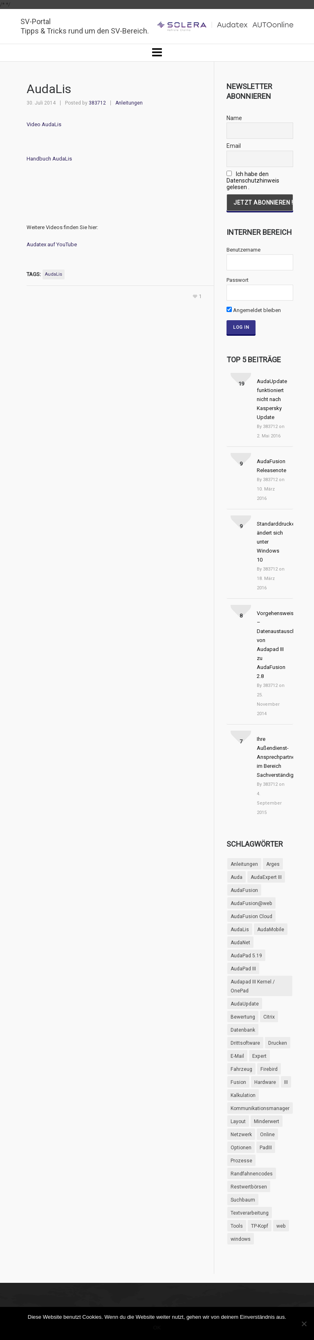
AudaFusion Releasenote (271, 465)
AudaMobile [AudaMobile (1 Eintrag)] (270, 929)
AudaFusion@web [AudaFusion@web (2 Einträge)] (251, 903)
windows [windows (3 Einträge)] (241, 1239)
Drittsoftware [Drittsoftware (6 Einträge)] (245, 1043)
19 (241, 384)
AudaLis (53, 274)
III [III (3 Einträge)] (286, 1082)
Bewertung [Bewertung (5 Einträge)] (243, 1017)
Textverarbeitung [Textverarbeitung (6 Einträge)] (250, 1213)
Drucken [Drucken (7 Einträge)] (277, 1043)
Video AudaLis (44, 124)
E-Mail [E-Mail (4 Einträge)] (237, 1056)
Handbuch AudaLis (49, 159)
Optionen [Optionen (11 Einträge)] (241, 1147)
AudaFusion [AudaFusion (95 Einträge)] (244, 890)
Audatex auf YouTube (52, 244)
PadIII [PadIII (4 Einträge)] (266, 1147)
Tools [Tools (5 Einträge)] (237, 1226)
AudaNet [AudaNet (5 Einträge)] (240, 942)
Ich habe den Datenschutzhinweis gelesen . (253, 180)
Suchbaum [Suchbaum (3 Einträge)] (243, 1200)
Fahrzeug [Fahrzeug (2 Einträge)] (241, 1069)
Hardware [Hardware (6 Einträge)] (265, 1082)
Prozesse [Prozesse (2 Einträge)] (241, 1161)
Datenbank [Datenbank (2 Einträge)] (243, 1030)
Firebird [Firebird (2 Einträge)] (269, 1069)
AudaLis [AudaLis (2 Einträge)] (240, 929)
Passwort (238, 280)
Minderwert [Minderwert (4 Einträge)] (266, 1121)
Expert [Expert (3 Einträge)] (259, 1056)
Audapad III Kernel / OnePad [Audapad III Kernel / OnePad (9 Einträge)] (253, 986)
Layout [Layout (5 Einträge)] (238, 1121)
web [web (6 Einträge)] (281, 1226)
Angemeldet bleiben (254, 310)
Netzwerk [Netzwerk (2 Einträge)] (241, 1134)
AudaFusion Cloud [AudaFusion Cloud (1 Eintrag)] (251, 916)
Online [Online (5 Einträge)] (267, 1134)
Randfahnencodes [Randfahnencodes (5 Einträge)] (252, 1174)
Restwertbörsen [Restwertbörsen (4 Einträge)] (249, 1187)
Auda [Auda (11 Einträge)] (236, 877)
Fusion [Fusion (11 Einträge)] (238, 1082)
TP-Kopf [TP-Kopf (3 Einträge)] (259, 1226)
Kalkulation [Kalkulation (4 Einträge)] (243, 1095)
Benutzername (243, 250)
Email (234, 146)
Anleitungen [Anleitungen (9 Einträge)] (244, 864)
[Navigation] (157, 52)
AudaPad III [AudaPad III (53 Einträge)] (243, 969)
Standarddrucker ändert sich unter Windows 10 (271, 542)
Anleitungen (129, 103)
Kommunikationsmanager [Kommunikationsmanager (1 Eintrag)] (260, 1108)
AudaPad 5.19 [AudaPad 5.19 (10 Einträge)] (246, 956)
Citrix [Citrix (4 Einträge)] (269, 1017)
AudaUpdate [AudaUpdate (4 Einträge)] (245, 1004)
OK (157, 1327)
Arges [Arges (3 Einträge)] (273, 864)
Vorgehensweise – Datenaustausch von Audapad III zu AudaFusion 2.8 (271, 644)
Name (234, 118)
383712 (97, 103)
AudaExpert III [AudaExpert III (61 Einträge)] (266, 877)
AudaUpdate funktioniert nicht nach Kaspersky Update (271, 399)
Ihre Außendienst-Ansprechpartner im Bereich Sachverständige (271, 757)
